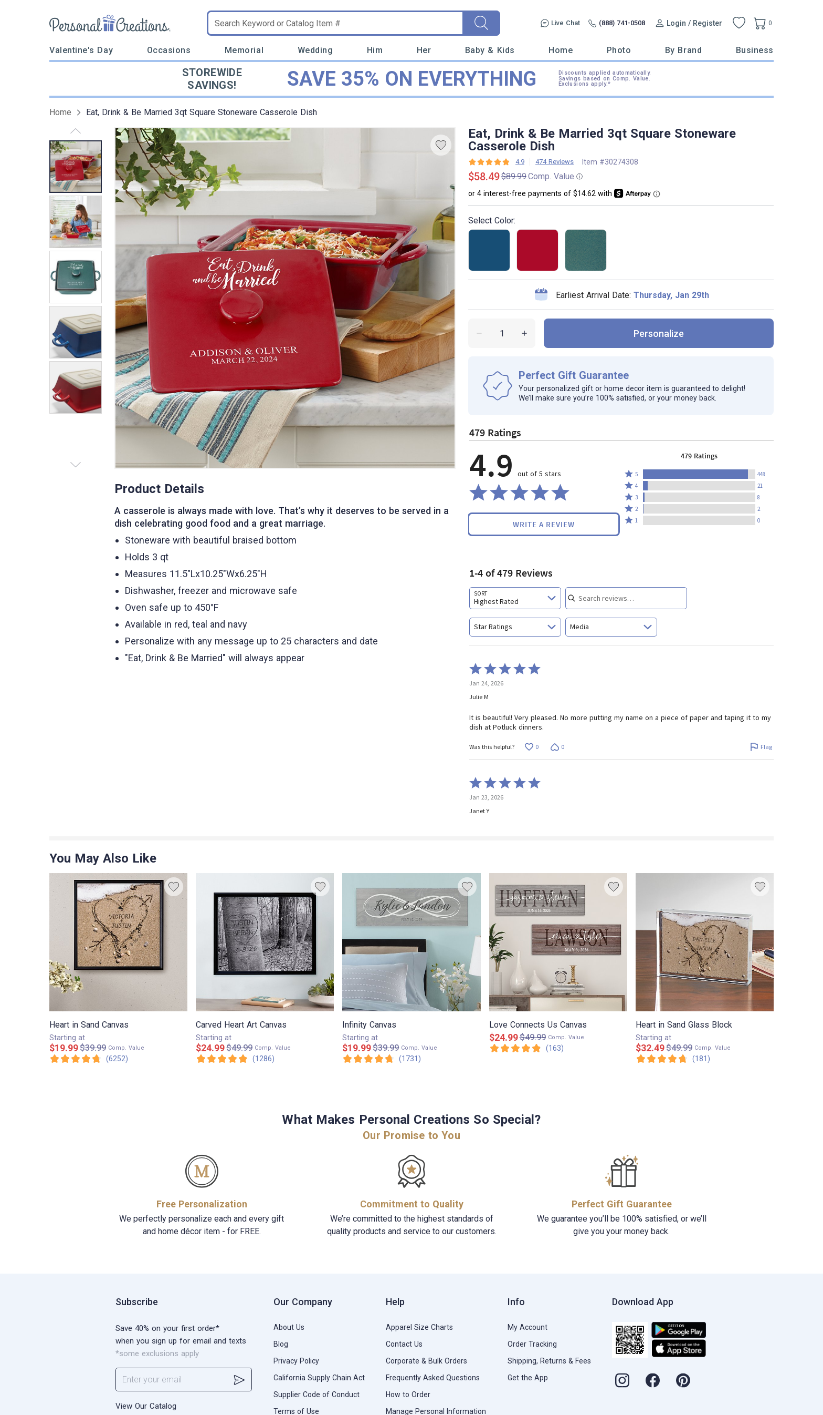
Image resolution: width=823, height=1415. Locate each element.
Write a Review (544, 524)
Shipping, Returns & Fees (549, 1361)
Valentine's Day (81, 50)
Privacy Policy (296, 1361)
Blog (280, 1344)
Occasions (169, 50)
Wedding (315, 50)
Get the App (528, 1377)
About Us (288, 1327)
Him (375, 50)
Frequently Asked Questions (433, 1377)
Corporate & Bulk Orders (426, 1361)
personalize (659, 333)
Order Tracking (532, 1344)
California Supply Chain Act (319, 1377)
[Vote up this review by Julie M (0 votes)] (531, 747)
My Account (527, 1327)
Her (424, 50)
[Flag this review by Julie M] (761, 747)
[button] (699, 474)
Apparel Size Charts (419, 1327)
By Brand (683, 50)
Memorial (244, 50)
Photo (619, 50)
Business (755, 50)
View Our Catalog (145, 1406)
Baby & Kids (490, 50)
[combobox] (515, 598)
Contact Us (404, 1344)
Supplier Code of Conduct (316, 1394)
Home (560, 50)
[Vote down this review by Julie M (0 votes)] (557, 747)
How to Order (408, 1394)
